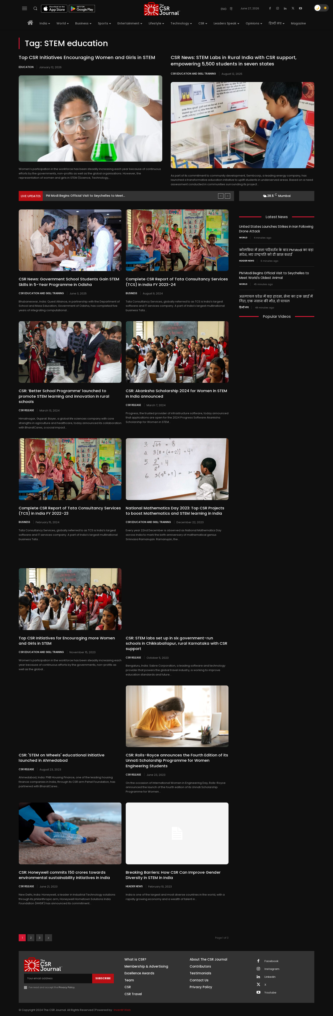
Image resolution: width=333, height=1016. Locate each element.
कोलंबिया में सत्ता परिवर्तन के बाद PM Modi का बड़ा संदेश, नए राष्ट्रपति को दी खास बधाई (276, 251)
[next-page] (48, 931)
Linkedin (269, 971)
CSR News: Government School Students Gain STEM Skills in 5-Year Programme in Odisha (68, 281)
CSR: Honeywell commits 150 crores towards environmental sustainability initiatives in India (63, 869)
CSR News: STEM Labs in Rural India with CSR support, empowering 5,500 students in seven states (233, 60)
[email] (58, 972)
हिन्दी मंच (244, 306)
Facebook (271, 955)
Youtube (270, 987)
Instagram (271, 963)
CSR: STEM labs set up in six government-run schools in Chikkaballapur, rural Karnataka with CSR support (176, 640)
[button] (35, 8)
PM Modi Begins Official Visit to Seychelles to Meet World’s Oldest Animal (274, 274)
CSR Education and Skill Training (193, 73)
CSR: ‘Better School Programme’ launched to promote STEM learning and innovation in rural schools (63, 396)
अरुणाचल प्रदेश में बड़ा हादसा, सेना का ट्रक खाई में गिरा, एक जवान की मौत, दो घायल (276, 297)
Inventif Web (122, 1004)
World (243, 237)
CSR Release (26, 410)
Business (131, 293)
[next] (227, 196)
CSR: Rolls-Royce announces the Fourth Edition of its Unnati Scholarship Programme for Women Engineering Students (176, 755)
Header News (134, 880)
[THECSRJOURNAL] (162, 9)
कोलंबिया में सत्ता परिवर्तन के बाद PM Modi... (76, 196)
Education (26, 67)
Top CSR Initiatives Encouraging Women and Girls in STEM (87, 57)
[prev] (220, 196)
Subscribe (103, 972)
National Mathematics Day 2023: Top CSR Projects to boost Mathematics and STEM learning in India (176, 510)
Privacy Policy (67, 981)
